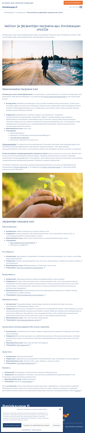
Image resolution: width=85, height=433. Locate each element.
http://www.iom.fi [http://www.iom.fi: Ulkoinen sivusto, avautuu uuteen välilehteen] (24, 345)
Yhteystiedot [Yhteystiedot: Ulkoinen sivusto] (28, 381)
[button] (60, 409)
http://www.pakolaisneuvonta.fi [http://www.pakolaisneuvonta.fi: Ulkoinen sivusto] (29, 320)
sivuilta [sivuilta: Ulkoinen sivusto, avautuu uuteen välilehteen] (77, 390)
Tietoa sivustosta (36, 429)
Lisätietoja (56, 425)
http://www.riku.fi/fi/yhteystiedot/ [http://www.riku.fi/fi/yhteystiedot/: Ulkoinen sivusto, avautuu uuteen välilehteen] (23, 243)
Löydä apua (20, 12)
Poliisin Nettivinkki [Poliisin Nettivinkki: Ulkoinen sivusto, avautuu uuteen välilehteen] (21, 167)
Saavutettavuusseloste (74, 426)
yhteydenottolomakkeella (19, 137)
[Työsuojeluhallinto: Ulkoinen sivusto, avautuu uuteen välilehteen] (10, 144)
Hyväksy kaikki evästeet (12, 425)
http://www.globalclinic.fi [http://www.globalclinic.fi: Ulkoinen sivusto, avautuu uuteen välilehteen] (26, 363)
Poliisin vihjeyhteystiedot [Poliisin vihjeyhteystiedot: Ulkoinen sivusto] (52, 167)
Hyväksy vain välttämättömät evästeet (36, 425)
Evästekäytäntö (26, 429)
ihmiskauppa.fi (9, 12)
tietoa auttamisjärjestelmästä (55, 97)
